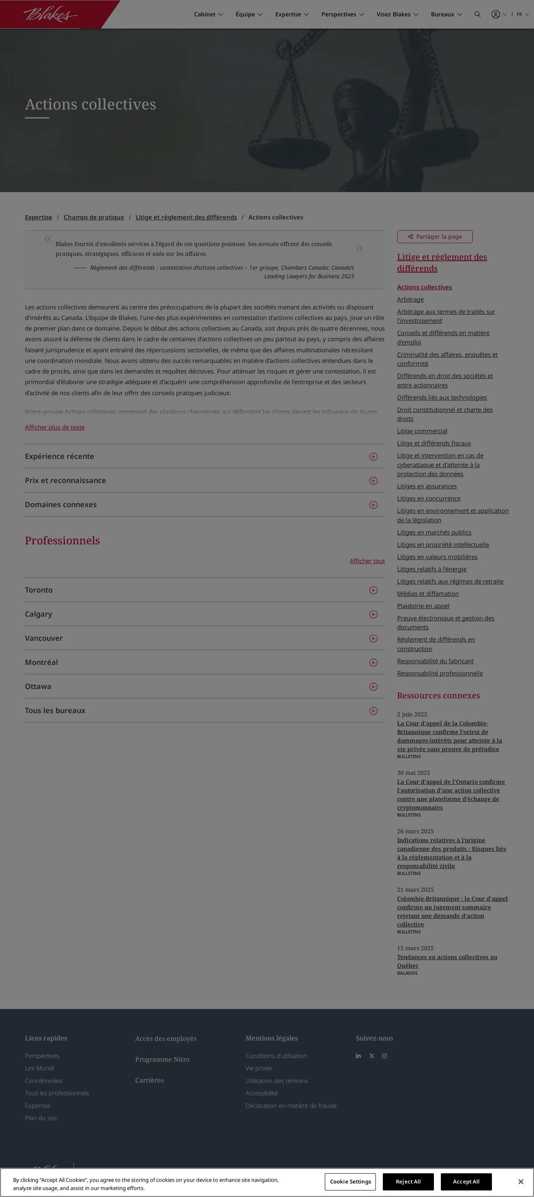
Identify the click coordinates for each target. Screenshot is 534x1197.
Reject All (408, 1181)
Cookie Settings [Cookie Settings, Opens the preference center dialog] (350, 1181)
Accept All (466, 1181)
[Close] (521, 1181)
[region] (267, 1182)
